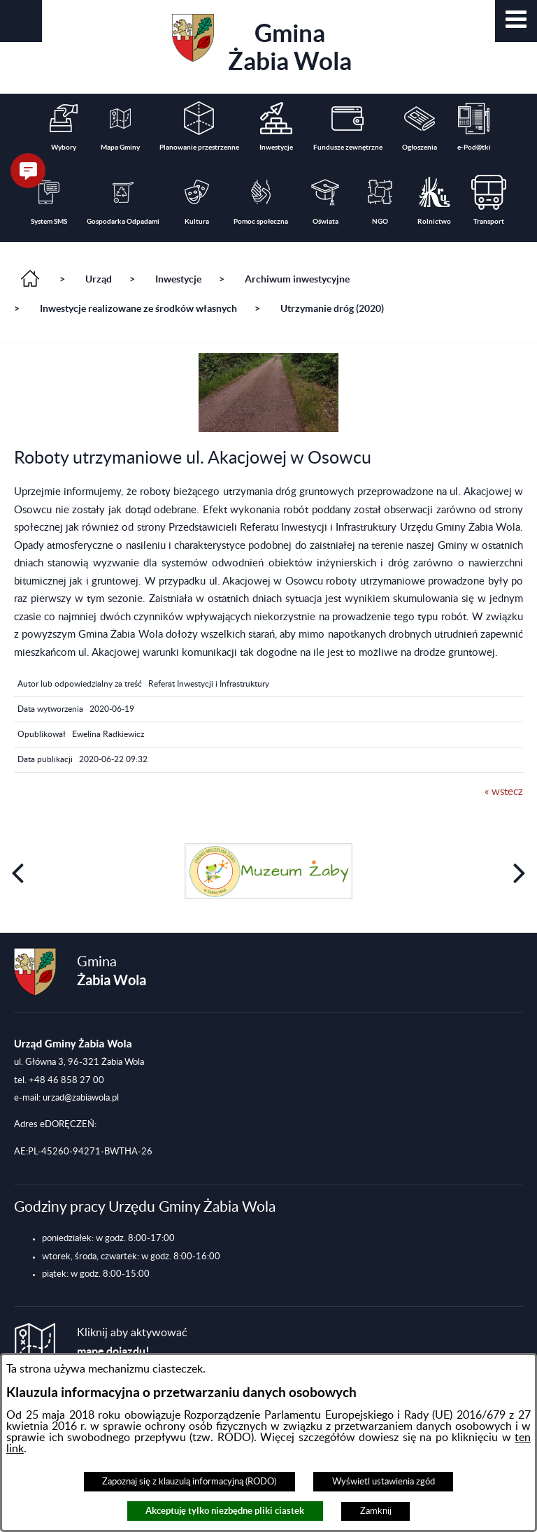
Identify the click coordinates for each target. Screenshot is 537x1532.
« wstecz (504, 792)
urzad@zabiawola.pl (81, 1098)
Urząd (98, 279)
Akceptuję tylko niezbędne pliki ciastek (224, 1510)
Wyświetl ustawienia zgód (383, 1482)
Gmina (262, 44)
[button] (516, 21)
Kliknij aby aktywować (132, 1342)
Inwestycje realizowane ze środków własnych (138, 308)
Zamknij (376, 1511)
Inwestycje (178, 279)
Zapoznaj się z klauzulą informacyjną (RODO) (189, 1482)
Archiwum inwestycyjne (297, 279)
